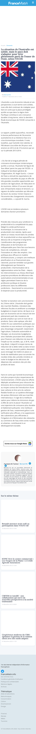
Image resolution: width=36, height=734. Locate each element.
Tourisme (4, 721)
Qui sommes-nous (7, 677)
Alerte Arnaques (6, 696)
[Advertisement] (18, 26)
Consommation (6, 699)
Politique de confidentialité (10, 682)
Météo (3, 718)
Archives (4, 687)
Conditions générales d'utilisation (12, 679)
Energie (3, 706)
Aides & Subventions (7, 694)
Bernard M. (7, 95)
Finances (4, 713)
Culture (3, 701)
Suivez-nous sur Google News (18, 443)
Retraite (3, 716)
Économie (9, 45)
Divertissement (6, 704)
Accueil (3, 45)
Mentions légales (6, 684)
